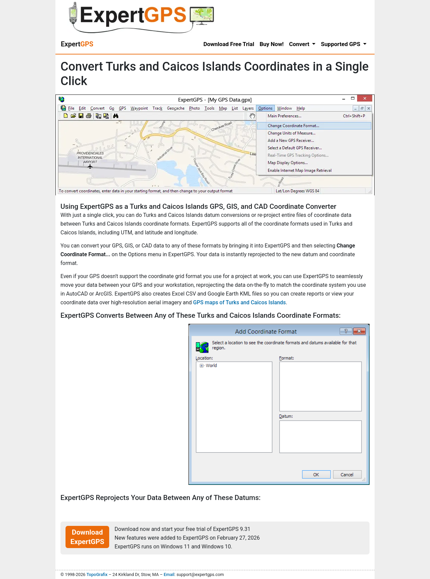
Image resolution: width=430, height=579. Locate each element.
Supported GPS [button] (341, 44)
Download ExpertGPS (87, 537)
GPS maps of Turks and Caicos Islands (239, 302)
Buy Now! (272, 44)
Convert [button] (300, 44)
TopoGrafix (96, 574)
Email (169, 574)
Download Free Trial (228, 44)
